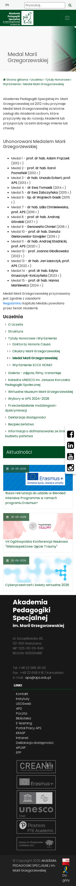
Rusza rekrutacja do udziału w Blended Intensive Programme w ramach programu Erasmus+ (35, 498)
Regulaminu (12, 303)
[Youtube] (70, 456)
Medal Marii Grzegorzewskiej (43, 84)
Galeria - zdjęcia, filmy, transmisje (34, 373)
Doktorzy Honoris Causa (31, 344)
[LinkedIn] (70, 445)
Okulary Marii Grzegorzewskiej (36, 351)
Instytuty (23, 698)
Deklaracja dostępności (27, 417)
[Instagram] (70, 468)
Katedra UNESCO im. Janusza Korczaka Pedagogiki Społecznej (37, 382)
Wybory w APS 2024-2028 (28, 398)
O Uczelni (15, 324)
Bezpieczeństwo (21, 424)
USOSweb (23, 703)
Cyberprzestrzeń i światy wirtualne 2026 (37, 585)
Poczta (21, 713)
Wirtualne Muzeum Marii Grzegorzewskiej (40, 391)
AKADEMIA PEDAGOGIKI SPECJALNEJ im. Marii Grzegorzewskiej (34, 865)
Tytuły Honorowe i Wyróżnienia (32, 338)
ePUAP (21, 747)
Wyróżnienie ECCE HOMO (32, 365)
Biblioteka (23, 718)
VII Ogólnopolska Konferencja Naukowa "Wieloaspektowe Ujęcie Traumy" (36, 544)
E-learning (24, 723)
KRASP (20, 733)
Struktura (15, 331)
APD (19, 708)
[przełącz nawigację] (67, 18)
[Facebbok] (70, 434)
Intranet (22, 738)
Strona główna (17, 80)
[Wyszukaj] (45, 5)
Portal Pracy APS (28, 728)
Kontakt (22, 694)
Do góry (66, 878)
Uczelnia (37, 80)
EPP (18, 752)
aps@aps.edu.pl (38, 677)
